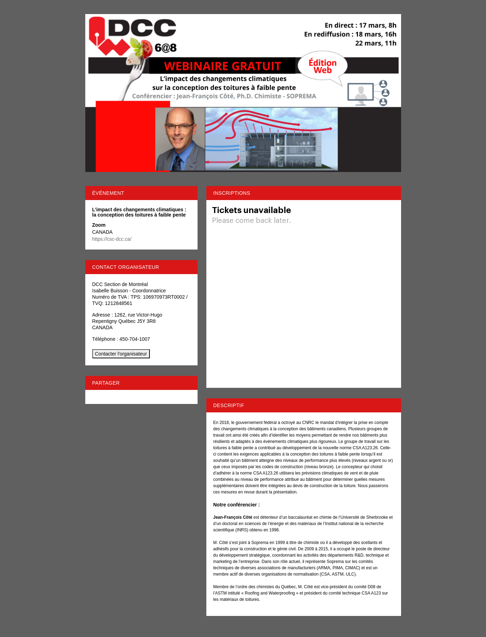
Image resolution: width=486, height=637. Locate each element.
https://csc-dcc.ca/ (112, 239)
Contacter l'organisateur (121, 354)
